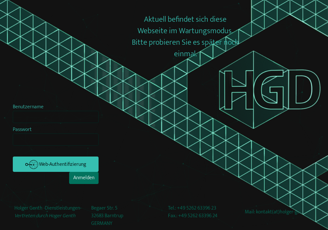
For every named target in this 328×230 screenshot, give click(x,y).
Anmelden (83, 177)
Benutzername (28, 107)
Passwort (22, 130)
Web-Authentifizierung (55, 164)
